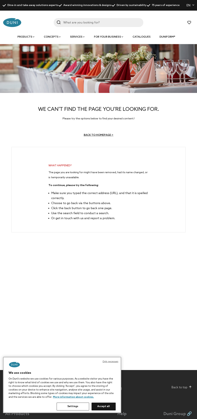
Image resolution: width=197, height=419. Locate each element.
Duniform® (167, 37)
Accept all (103, 406)
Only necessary (110, 361)
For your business (107, 37)
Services (76, 37)
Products (24, 37)
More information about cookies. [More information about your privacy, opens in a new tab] (73, 397)
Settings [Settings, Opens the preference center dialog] (72, 406)
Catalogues (142, 37)
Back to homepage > (98, 135)
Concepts (51, 37)
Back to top (182, 387)
